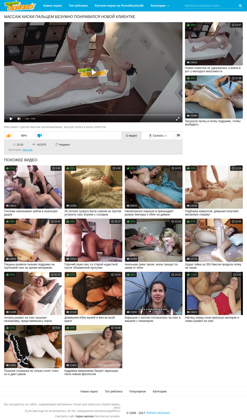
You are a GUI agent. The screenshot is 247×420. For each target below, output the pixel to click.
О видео (131, 135)
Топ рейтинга (78, 5)
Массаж (27, 149)
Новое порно (52, 5)
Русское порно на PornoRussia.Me (119, 5)
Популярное (137, 391)
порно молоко (84, 416)
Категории (158, 5)
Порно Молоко (158, 413)
